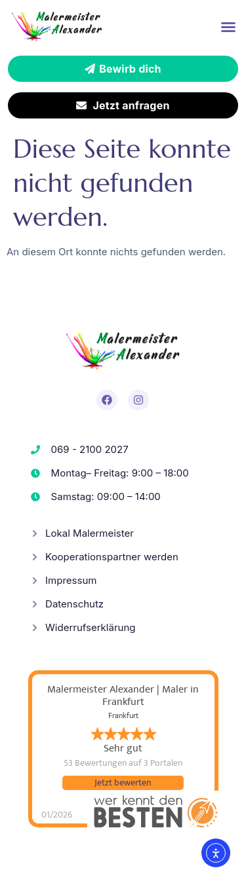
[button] (228, 27)
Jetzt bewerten (122, 783)
